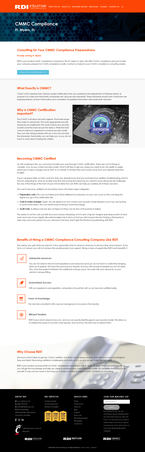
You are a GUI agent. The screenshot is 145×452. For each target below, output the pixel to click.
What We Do (54, 7)
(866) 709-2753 (21, 404)
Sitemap (94, 447)
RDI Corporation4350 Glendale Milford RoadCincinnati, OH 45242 (25, 412)
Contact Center (50, 401)
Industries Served (79, 7)
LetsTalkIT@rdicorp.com (24, 407)
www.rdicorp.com (22, 401)
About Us (66, 7)
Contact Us (114, 7)
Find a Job (77, 415)
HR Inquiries (78, 421)
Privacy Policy (85, 447)
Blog (75, 410)
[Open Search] (122, 7)
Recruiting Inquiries (81, 418)
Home (76, 401)
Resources (93, 7)
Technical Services (51, 404)
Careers (103, 7)
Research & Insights (52, 407)
